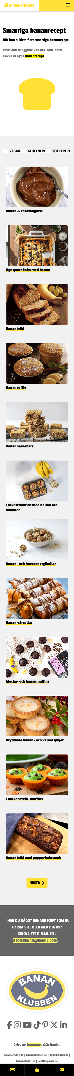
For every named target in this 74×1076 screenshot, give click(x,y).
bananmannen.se (36, 1055)
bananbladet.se (25, 1061)
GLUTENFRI (33, 151)
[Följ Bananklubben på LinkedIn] (63, 1025)
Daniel (54, 1045)
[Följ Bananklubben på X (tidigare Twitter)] (54, 1025)
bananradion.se (59, 1055)
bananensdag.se (13, 1055)
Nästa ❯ (37, 882)
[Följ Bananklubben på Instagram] (17, 1025)
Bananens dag (19, 5)
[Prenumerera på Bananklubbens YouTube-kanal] (27, 1025)
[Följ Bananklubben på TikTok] (37, 1025)
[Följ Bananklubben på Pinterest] (45, 1025)
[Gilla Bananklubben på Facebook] (9, 1025)
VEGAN (12, 151)
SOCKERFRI (58, 151)
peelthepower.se (48, 1061)
